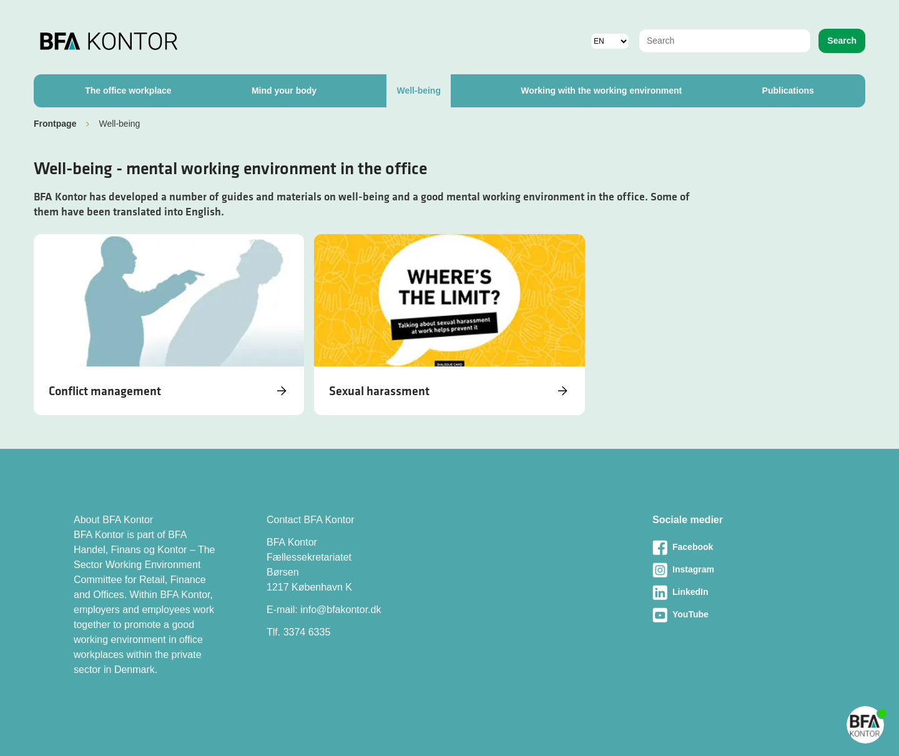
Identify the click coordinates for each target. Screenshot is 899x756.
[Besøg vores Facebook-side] (738, 547)
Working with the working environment (601, 91)
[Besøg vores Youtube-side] (738, 614)
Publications (788, 91)
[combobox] (725, 41)
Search (842, 41)
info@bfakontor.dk (340, 609)
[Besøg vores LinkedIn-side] (738, 592)
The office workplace (128, 91)
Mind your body (284, 91)
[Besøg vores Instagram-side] (738, 569)
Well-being (418, 91)
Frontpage (55, 124)
